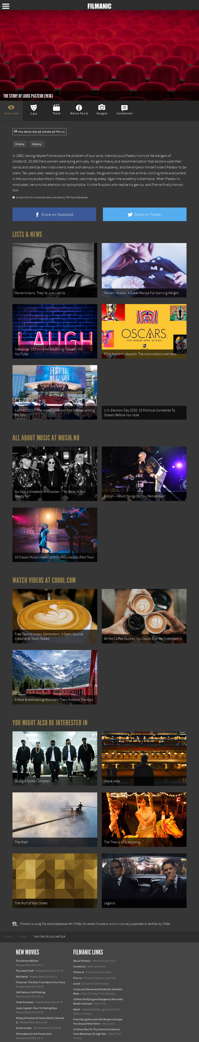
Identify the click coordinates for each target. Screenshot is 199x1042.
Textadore (79, 1033)
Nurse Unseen (24, 1018)
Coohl (76, 973)
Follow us (78, 962)
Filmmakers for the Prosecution (34, 1023)
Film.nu (77, 967)
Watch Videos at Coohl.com (44, 575)
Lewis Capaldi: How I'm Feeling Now (36, 997)
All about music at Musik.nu (46, 435)
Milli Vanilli (22, 966)
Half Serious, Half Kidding (30, 982)
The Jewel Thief (25, 960)
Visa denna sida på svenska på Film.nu (39, 131)
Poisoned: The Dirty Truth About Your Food (40, 972)
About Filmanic (81, 950)
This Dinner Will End (27, 950)
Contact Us (79, 956)
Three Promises (25, 992)
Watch (76, 999)
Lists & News (27, 234)
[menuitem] (8, 927)
